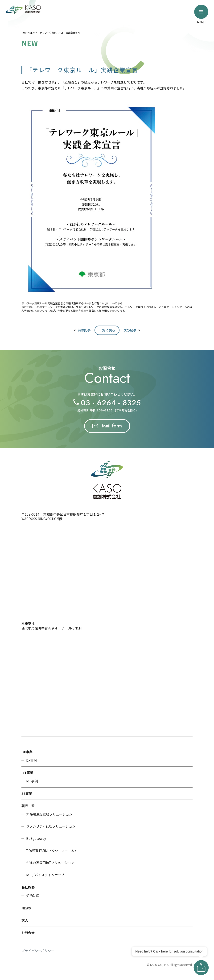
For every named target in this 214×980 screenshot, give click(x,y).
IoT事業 (27, 772)
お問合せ (28, 932)
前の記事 (84, 330)
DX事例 (31, 760)
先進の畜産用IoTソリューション (50, 862)
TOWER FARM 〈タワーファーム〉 (52, 851)
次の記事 (129, 330)
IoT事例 (32, 781)
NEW (32, 32)
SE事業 (26, 793)
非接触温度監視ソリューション (49, 814)
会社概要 (28, 887)
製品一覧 (28, 805)
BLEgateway (36, 838)
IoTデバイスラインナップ (45, 875)
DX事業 (27, 751)
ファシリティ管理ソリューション (50, 826)
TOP (24, 32)
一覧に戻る (107, 330)
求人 (24, 920)
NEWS (26, 908)
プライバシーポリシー (37, 950)
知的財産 (32, 895)
